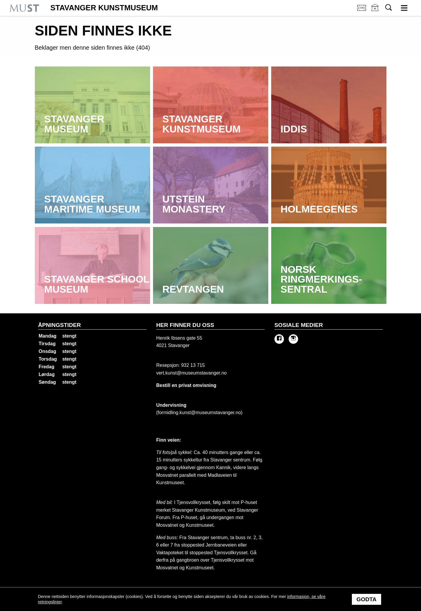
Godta (367, 599)
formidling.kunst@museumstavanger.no (199, 412)
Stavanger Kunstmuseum (104, 8)
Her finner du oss (185, 325)
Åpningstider (59, 325)
